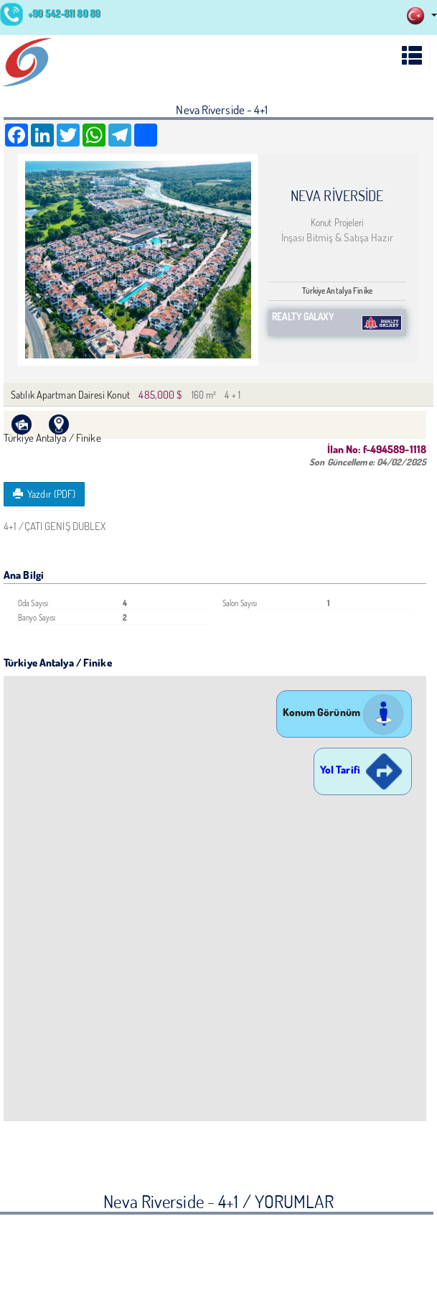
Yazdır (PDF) (44, 494)
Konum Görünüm (344, 712)
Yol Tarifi (362, 769)
